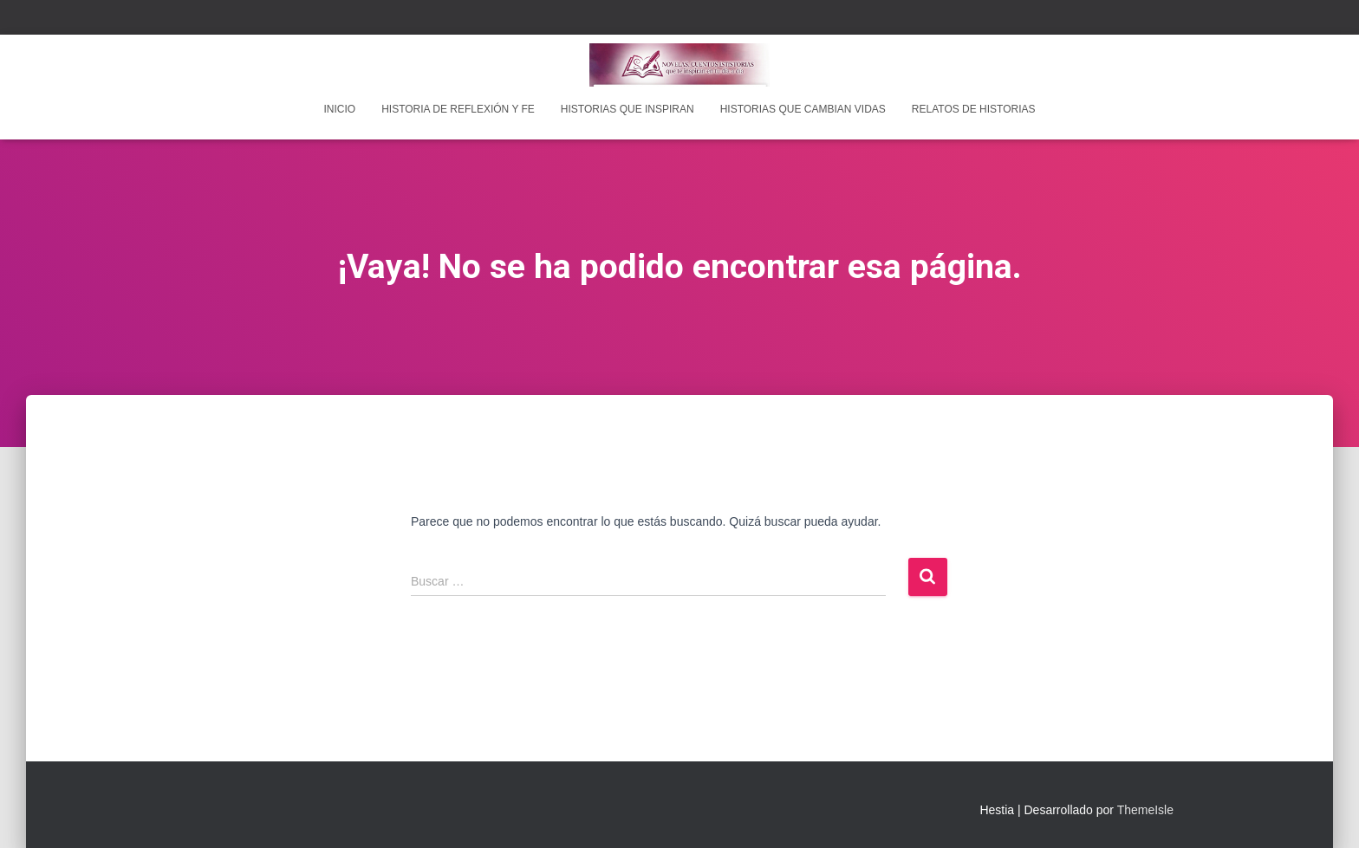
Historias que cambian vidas (803, 109)
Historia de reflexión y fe (458, 109)
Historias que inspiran (627, 109)
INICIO (339, 109)
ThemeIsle (1145, 810)
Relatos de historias (974, 109)
